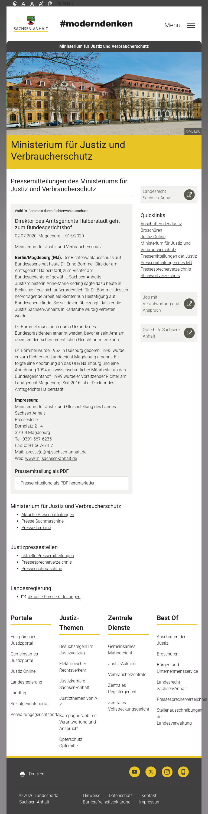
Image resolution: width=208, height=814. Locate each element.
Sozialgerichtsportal (29, 703)
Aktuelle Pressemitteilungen (47, 514)
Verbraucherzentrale (127, 674)
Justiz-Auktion (122, 663)
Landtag (18, 692)
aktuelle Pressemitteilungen (47, 555)
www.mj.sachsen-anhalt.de (51, 458)
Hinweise (91, 795)
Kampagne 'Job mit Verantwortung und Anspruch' (78, 722)
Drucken (31, 774)
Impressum (150, 802)
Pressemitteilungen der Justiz (169, 256)
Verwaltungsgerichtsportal (36, 714)
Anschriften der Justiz (161, 223)
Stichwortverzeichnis (160, 275)
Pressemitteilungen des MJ (166, 262)
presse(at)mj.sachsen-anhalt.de (56, 452)
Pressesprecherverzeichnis (46, 562)
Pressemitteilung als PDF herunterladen (58, 483)
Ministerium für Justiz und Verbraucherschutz (104, 46)
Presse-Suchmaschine (42, 521)
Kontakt (148, 795)
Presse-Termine (36, 527)
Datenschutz (121, 795)
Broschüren (151, 230)
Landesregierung (26, 682)
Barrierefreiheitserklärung (107, 802)
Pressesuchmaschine (41, 568)
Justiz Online (153, 236)
